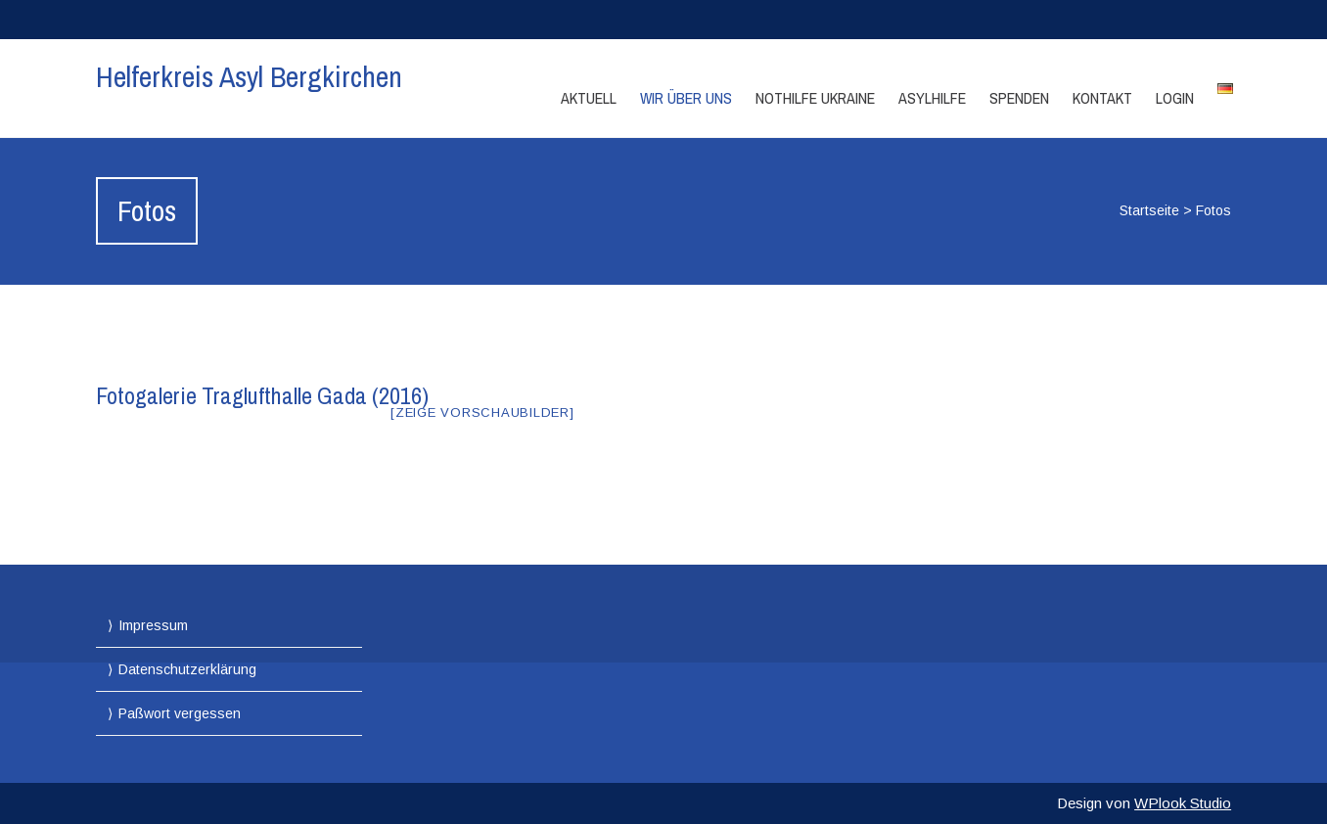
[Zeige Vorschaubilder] (482, 412)
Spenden (1019, 98)
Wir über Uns (686, 98)
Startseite (1149, 210)
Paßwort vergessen (179, 713)
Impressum (153, 625)
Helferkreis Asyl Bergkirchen (249, 76)
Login (1175, 98)
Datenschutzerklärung (187, 669)
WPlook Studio (1182, 803)
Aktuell (589, 98)
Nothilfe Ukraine (815, 98)
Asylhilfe (932, 98)
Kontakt (1102, 98)
